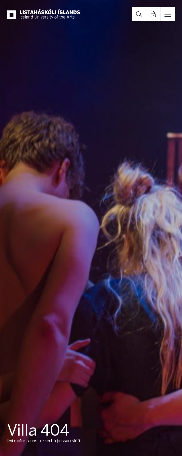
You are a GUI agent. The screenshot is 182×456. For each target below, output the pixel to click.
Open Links (153, 14)
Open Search (139, 14)
